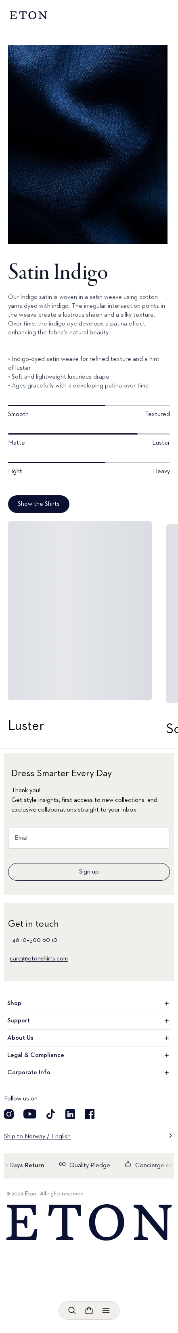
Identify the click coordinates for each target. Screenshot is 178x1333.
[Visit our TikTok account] (51, 1114)
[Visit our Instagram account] (9, 1114)
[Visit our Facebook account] (89, 1114)
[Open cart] (89, 1310)
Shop (89, 1003)
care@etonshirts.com (39, 959)
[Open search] (72, 1310)
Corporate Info (89, 1073)
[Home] (89, 1222)
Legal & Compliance (89, 1055)
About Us (89, 1038)
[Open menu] (106, 1310)
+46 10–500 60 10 (33, 940)
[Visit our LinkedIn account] (70, 1114)
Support (89, 1021)
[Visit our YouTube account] (29, 1114)
